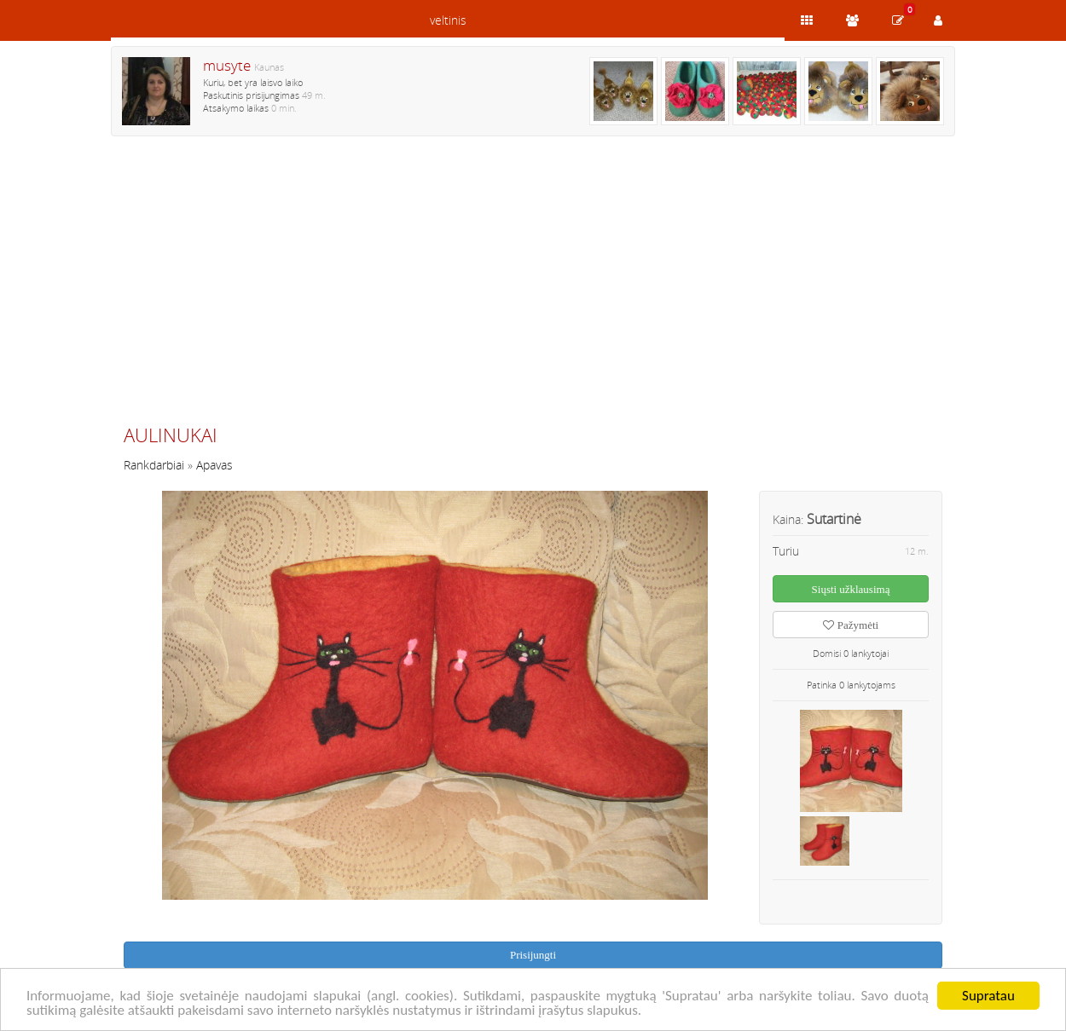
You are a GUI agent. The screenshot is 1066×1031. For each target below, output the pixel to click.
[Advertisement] (533, 287)
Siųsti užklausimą (851, 589)
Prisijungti (533, 954)
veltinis (448, 20)
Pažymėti (850, 625)
